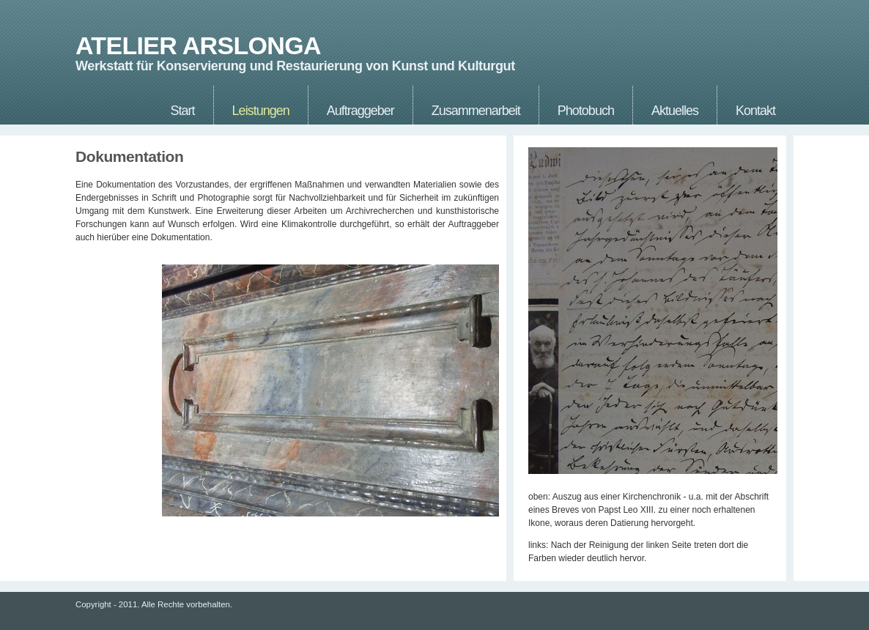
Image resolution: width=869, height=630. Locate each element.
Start (183, 110)
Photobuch (586, 110)
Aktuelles (674, 110)
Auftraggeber (360, 110)
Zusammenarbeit (476, 110)
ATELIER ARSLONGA (198, 46)
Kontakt (755, 110)
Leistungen (260, 110)
